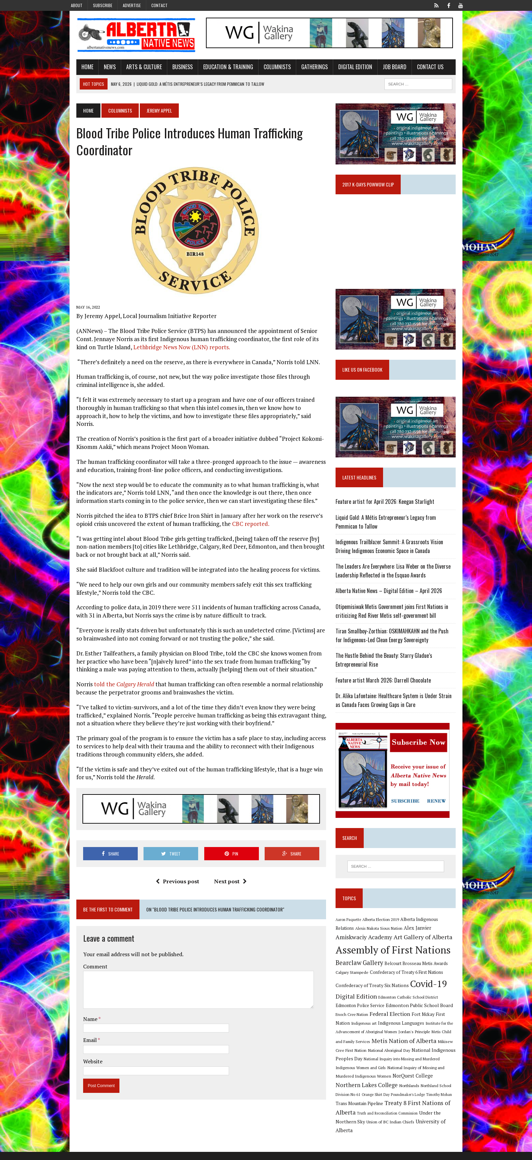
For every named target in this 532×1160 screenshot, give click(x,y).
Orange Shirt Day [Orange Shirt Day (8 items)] (411, 1102)
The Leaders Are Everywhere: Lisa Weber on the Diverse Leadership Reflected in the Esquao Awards (396, 586)
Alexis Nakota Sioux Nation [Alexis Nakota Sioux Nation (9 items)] (362, 945)
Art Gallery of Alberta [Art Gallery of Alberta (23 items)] (394, 954)
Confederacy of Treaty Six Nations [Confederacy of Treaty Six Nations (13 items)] (376, 1002)
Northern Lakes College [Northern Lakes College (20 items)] (412, 1093)
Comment (85, 961)
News (99, 69)
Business (172, 69)
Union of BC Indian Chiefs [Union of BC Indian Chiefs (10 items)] (402, 1130)
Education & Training (218, 69)
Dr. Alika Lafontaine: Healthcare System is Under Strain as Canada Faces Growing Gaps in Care (400, 715)
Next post (226, 876)
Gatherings (304, 69)
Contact (159, 5)
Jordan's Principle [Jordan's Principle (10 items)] (388, 1048)
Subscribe (102, 5)
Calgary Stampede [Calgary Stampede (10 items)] (355, 989)
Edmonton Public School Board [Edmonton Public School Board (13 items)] (401, 1022)
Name (80, 1014)
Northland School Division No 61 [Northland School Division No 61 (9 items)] (367, 1102)
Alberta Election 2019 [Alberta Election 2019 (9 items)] (384, 935)
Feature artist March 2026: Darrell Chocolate (387, 696)
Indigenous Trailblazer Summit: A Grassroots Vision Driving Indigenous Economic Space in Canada (401, 561)
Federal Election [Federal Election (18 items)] (372, 1031)
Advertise (132, 5)
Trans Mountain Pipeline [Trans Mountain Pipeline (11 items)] (390, 1112)
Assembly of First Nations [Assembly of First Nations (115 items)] (396, 966)
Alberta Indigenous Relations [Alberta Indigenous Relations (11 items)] (432, 936)
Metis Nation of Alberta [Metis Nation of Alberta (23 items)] (371, 1058)
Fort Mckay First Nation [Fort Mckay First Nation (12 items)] (418, 1031)
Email (80, 1035)
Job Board (384, 69)
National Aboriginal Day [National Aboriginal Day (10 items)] (360, 1067)
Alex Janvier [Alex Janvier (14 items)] (401, 945)
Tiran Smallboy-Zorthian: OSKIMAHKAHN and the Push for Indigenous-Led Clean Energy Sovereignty (399, 651)
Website (82, 1056)
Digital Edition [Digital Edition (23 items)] (360, 1013)
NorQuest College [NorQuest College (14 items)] (359, 1093)
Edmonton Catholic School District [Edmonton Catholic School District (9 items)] (412, 1014)
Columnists (266, 69)
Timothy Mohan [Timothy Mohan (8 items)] (352, 1112)
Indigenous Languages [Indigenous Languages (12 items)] (368, 1040)
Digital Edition (345, 69)
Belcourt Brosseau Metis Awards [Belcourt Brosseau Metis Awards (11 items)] (420, 980)
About (76, 5)
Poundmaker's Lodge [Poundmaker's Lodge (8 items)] (443, 1102)
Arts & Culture (133, 69)
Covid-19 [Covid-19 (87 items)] (432, 1001)
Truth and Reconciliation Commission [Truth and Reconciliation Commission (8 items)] (420, 1121)
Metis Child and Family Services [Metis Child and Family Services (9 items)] (433, 1048)
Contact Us (419, 69)
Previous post (173, 876)
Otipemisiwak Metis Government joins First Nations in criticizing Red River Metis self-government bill (395, 626)
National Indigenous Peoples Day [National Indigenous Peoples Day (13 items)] (419, 1067)
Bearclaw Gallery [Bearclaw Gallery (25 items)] (363, 980)
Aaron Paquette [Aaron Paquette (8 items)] (352, 935)
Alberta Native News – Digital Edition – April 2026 (392, 607)
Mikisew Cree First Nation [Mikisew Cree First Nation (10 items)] (429, 1058)
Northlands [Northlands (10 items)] (454, 1094)
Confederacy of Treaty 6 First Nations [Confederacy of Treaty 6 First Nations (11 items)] (410, 989)
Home (77, 69)
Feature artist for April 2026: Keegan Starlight (388, 517)
